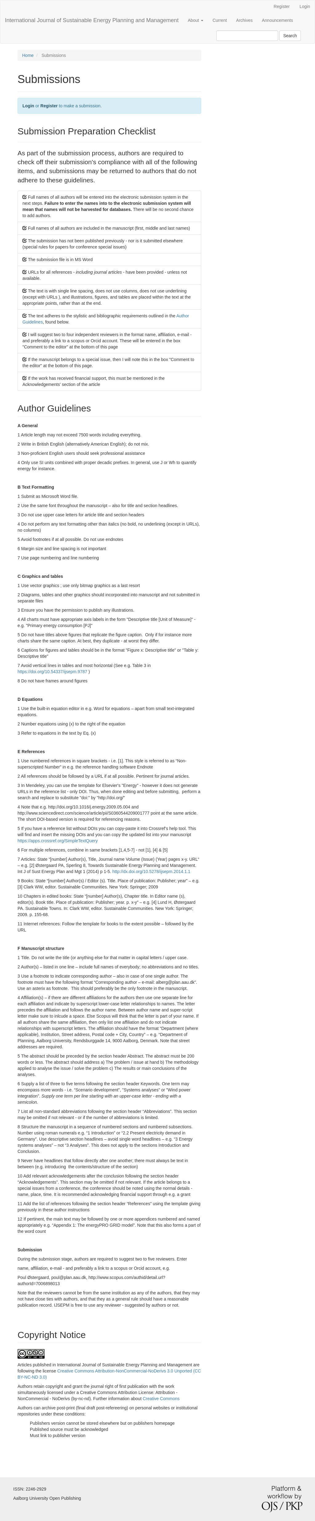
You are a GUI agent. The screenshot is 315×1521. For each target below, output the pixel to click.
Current (220, 20)
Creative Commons (161, 1398)
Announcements (277, 20)
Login (305, 6)
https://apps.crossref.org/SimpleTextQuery (58, 840)
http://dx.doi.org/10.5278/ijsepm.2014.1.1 (151, 871)
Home (28, 55)
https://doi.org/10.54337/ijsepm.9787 (53, 671)
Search (290, 35)
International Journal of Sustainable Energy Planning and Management (91, 20)
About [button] (195, 20)
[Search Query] (247, 35)
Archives (244, 20)
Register (282, 6)
